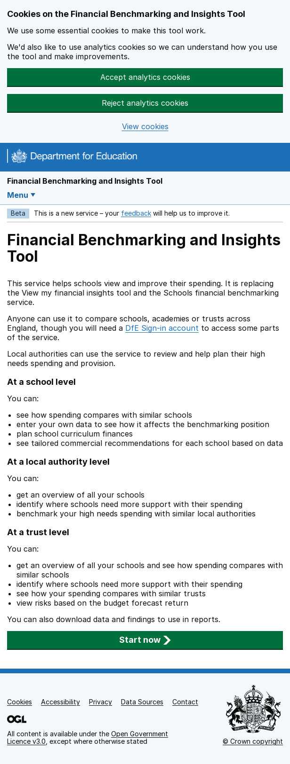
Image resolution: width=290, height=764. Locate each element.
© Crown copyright (253, 741)
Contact (185, 702)
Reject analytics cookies (145, 103)
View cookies (145, 126)
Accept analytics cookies (145, 77)
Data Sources (142, 702)
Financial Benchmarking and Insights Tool (84, 181)
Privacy (100, 702)
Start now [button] (145, 640)
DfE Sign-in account (162, 328)
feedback (136, 213)
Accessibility (60, 702)
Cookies (19, 702)
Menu (17, 195)
